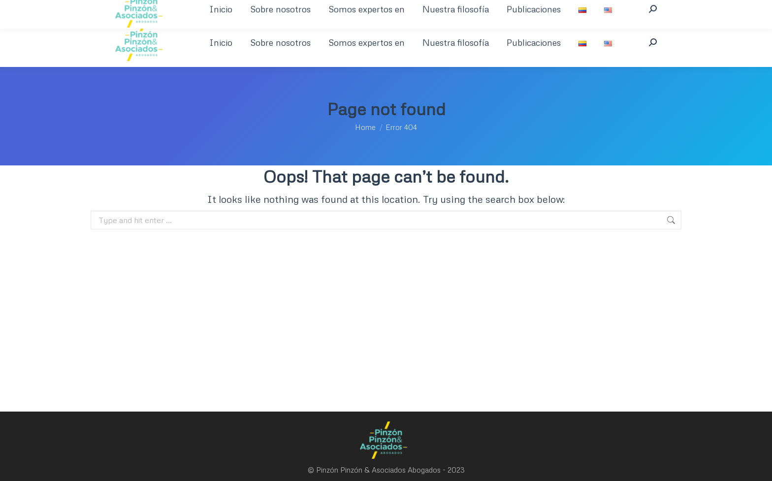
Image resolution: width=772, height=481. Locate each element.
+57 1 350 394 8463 (130, 8)
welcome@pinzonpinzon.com (278, 8)
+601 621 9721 (197, 8)
